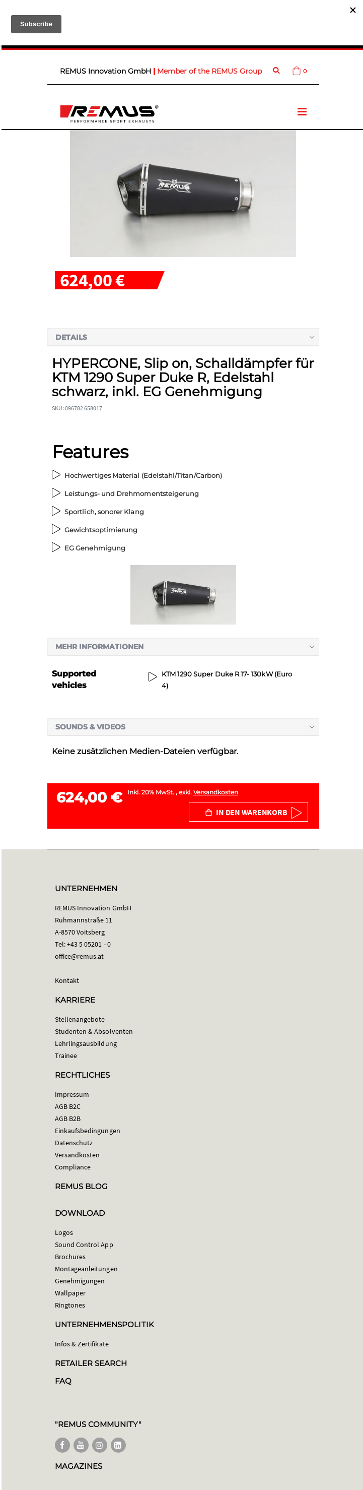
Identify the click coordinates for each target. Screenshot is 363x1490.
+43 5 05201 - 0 (89, 944)
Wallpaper (70, 1292)
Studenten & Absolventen (94, 1031)
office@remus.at (79, 956)
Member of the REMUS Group (209, 71)
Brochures (70, 1256)
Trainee (66, 1055)
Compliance (73, 1166)
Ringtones (70, 1305)
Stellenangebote (80, 1019)
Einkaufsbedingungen (87, 1130)
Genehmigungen (80, 1280)
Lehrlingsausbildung (86, 1043)
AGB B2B (68, 1118)
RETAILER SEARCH (91, 1363)
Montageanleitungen (86, 1268)
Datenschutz (74, 1142)
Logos (64, 1232)
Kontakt (67, 980)
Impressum (72, 1094)
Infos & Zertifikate (82, 1343)
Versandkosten (215, 792)
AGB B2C (68, 1106)
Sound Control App (84, 1244)
